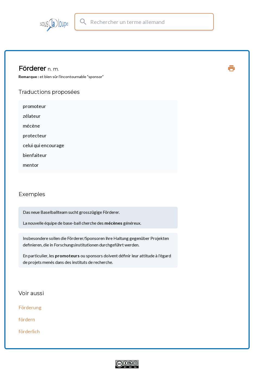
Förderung (29, 307)
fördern (26, 319)
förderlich (29, 331)
